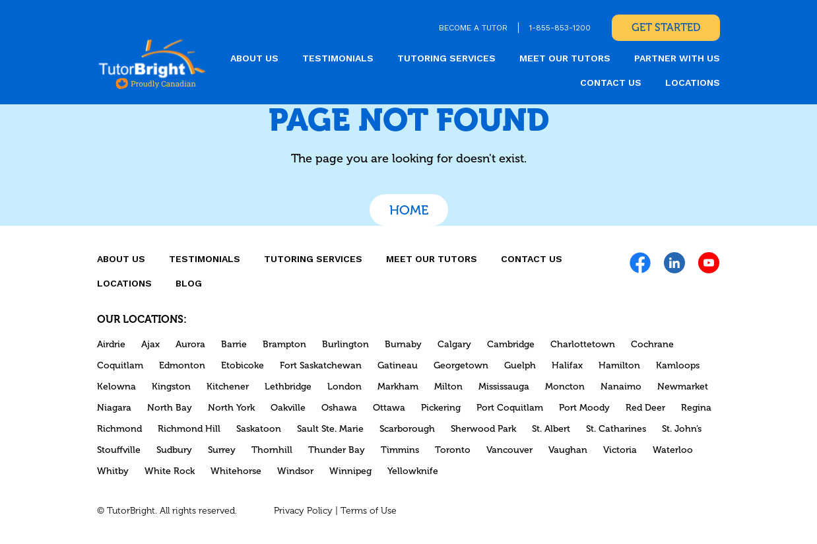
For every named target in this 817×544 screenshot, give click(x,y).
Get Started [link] (666, 27)
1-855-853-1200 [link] (560, 27)
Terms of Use (369, 510)
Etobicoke (242, 365)
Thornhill (271, 450)
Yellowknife (412, 471)
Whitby (113, 471)
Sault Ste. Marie (330, 428)
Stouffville (119, 450)
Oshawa (339, 407)
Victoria (620, 450)
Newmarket (682, 386)
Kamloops (678, 365)
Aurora (190, 344)
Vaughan (567, 450)
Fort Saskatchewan (321, 365)
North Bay (169, 407)
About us (254, 58)
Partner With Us (677, 58)
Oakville (288, 407)
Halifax (567, 365)
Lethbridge (288, 386)
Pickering (441, 407)
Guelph (520, 365)
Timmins (400, 450)
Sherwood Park (483, 428)
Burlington (345, 344)
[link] (152, 64)
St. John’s (682, 428)
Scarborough (407, 428)
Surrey (222, 450)
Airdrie (111, 344)
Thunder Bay (336, 450)
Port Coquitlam (509, 407)
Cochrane (652, 344)
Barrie (234, 344)
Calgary (454, 344)
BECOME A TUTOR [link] (473, 27)
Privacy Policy (303, 510)
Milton (448, 386)
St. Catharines (616, 428)
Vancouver (509, 450)
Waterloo (673, 450)
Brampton (284, 344)
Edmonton (182, 365)
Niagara (114, 407)
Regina (696, 407)
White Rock (170, 471)
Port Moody (584, 407)
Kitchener (228, 386)
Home (408, 210)
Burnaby (403, 344)
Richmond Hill (189, 428)
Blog (189, 283)
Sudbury (174, 450)
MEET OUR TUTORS (564, 58)
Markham (397, 386)
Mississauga (503, 386)
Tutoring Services (446, 58)
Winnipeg (350, 471)
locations (692, 82)
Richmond (119, 428)
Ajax (150, 344)
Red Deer (645, 407)
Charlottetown (582, 344)
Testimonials (338, 58)
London (344, 386)
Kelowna (116, 386)
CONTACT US (610, 82)
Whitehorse (236, 471)
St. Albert (551, 428)
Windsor (295, 471)
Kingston (171, 386)
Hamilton (619, 365)
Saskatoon (258, 428)
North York (231, 407)
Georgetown (461, 365)
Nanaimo (621, 386)
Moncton (565, 386)
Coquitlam (120, 365)
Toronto (453, 450)
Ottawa (389, 407)
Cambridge (511, 344)
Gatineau (397, 365)
